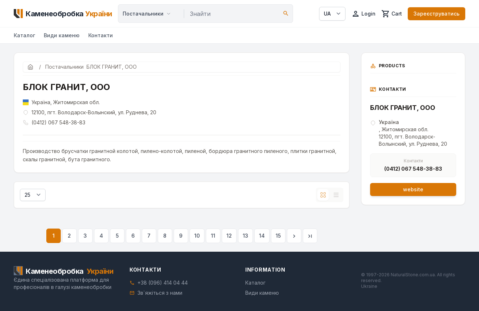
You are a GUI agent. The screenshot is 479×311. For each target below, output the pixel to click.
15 (278, 236)
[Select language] (332, 14)
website (413, 189)
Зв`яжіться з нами (159, 293)
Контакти (100, 35)
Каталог (24, 35)
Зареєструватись (436, 13)
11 (213, 236)
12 (229, 236)
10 (197, 236)
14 (262, 236)
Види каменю (62, 35)
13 (245, 236)
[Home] (63, 14)
